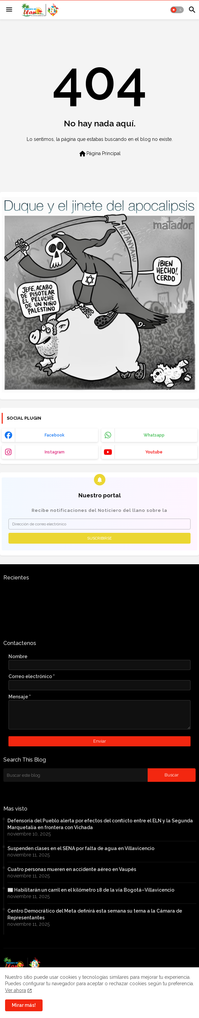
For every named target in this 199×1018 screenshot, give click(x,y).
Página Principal (99, 154)
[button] (177, 9)
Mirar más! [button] (24, 1005)
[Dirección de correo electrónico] (99, 524)
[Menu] (9, 10)
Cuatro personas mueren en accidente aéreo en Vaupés (71, 869)
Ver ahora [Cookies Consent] (15, 990)
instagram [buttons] (55, 452)
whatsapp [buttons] (154, 435)
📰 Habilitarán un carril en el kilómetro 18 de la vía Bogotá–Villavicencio (90, 890)
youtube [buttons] (154, 452)
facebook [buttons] (55, 435)
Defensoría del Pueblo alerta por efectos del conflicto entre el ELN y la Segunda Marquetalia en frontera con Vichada (100, 824)
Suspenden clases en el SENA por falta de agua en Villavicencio (80, 848)
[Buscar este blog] (75, 775)
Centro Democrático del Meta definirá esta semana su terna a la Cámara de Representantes (94, 914)
